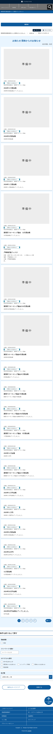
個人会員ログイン (33, 7)
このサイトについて (5, 7)
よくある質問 (32, 708)
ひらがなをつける (27, 1)
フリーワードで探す (7, 649)
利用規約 (4, 716)
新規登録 (14, 7)
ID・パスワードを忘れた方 (35, 712)
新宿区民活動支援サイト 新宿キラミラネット (13, 33)
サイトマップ (32, 719)
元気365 (29, 731)
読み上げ (38, 30)
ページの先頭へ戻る (48, 702)
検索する (39, 687)
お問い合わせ (23, 7)
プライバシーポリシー (8, 723)
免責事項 (30, 716)
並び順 (3, 673)
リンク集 (4, 719)
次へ (47, 620)
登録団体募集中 (6, 712)
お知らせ (31, 33)
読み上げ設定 (48, 30)
